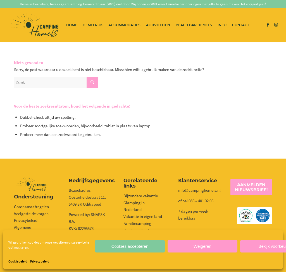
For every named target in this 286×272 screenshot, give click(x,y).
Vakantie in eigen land (142, 216)
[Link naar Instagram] (276, 25)
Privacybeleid (39, 261)
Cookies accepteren (130, 246)
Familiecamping (137, 223)
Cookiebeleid (17, 261)
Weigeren (202, 246)
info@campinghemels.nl (199, 190)
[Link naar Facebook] (268, 25)
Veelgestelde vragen (31, 213)
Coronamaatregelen (31, 206)
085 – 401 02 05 (201, 200)
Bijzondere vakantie (140, 195)
